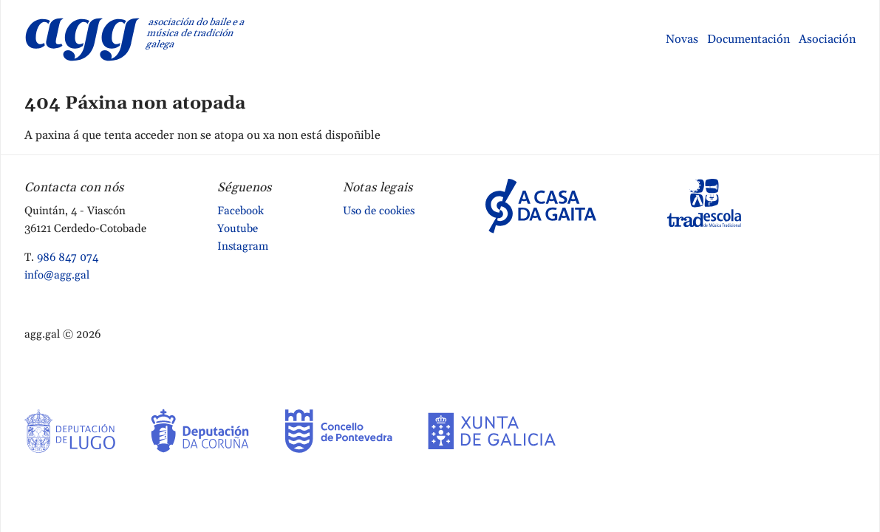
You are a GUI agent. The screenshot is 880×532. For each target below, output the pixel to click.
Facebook (240, 211)
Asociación (827, 39)
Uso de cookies (379, 211)
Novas (682, 39)
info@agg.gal (56, 275)
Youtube (237, 229)
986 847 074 (67, 257)
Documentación (748, 39)
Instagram (242, 246)
